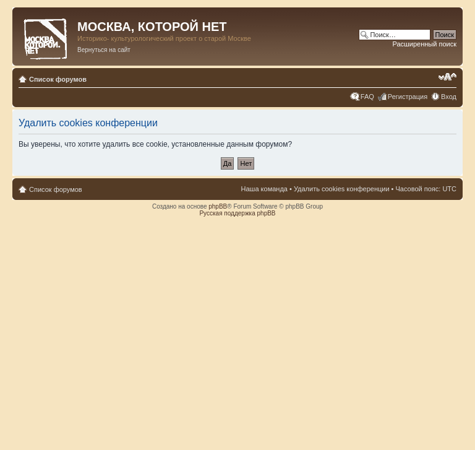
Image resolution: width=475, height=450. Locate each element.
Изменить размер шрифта (447, 76)
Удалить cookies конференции (342, 189)
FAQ (367, 96)
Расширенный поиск (424, 44)
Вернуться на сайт (104, 49)
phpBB (217, 206)
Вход (448, 96)
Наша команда (264, 189)
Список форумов (58, 79)
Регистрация (407, 96)
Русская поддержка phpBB (237, 213)
